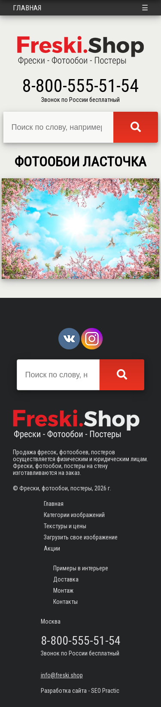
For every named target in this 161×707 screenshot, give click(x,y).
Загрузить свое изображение (81, 537)
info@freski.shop (62, 675)
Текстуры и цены (65, 526)
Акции (52, 548)
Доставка (66, 579)
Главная (27, 7)
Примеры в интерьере (80, 568)
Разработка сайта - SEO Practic (80, 690)
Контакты (65, 601)
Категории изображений (74, 514)
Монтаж (63, 590)
